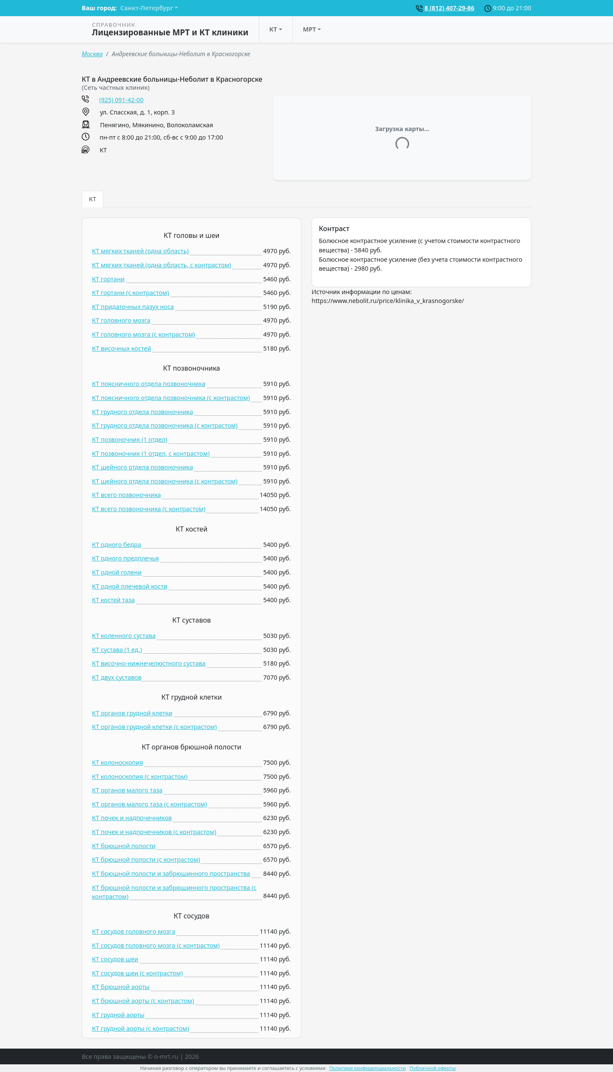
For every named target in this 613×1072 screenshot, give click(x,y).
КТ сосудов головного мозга (133, 931)
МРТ (309, 29)
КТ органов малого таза (127, 790)
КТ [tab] (92, 199)
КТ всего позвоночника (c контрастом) (148, 509)
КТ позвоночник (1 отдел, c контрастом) (150, 453)
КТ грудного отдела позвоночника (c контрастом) (165, 425)
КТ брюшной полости (124, 846)
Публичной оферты (433, 1068)
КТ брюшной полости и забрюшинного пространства (171, 873)
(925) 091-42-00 (121, 100)
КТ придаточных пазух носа (133, 307)
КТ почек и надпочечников (132, 818)
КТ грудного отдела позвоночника (142, 412)
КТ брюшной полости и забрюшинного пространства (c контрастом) (174, 892)
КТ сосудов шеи (115, 959)
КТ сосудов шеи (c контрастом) (137, 973)
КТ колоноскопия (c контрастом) (139, 776)
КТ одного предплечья (125, 558)
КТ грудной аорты (118, 1015)
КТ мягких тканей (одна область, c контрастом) (161, 265)
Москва (92, 54)
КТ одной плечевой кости (129, 586)
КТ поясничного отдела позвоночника (149, 384)
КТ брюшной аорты (120, 987)
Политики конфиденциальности (367, 1068)
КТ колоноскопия (117, 762)
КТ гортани (108, 279)
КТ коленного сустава (124, 636)
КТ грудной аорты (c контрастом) (140, 1028)
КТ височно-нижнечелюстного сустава (149, 663)
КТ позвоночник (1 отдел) (129, 439)
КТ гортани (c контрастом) (130, 293)
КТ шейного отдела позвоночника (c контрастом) (165, 481)
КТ (273, 29)
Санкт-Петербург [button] (146, 8)
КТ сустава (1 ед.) (117, 650)
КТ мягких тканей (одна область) (140, 251)
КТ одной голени (117, 572)
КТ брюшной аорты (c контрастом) (143, 1001)
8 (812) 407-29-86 (449, 8)
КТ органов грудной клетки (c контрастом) (154, 727)
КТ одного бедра (116, 544)
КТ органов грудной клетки (132, 713)
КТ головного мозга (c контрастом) (143, 334)
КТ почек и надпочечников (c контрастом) (154, 832)
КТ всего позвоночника (126, 495)
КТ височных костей (121, 348)
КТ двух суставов (116, 677)
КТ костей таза (113, 600)
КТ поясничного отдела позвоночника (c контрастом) (171, 398)
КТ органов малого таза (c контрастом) (149, 804)
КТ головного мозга (121, 320)
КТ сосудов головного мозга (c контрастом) (156, 945)
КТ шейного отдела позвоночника (142, 467)
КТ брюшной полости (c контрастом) (146, 859)
